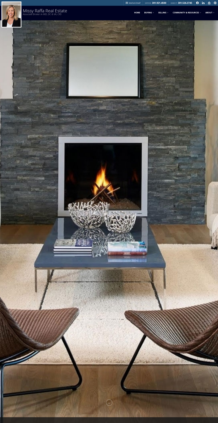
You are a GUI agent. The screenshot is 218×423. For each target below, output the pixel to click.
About (208, 13)
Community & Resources (186, 13)
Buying (148, 13)
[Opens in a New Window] (197, 3)
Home (137, 13)
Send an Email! (133, 3)
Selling (162, 13)
